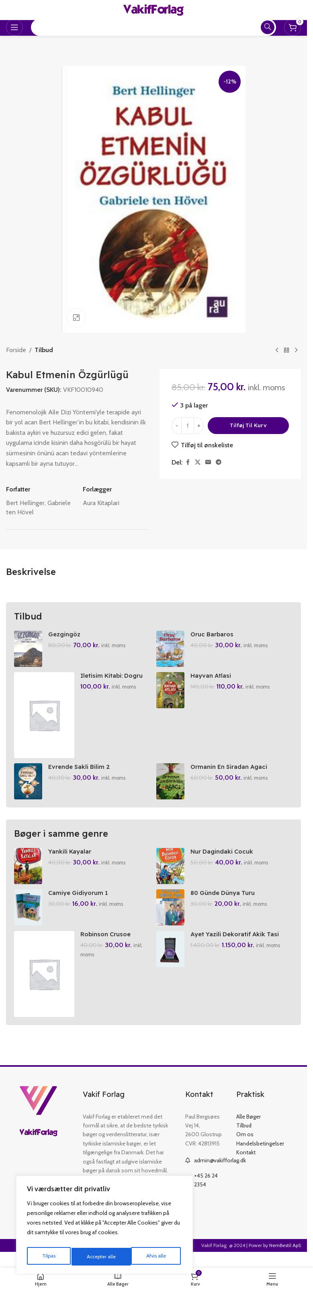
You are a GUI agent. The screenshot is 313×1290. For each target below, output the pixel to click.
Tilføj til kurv (248, 425)
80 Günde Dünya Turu (227, 901)
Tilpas (47, 1256)
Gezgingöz (65, 634)
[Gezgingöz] (28, 649)
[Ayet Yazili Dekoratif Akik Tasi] (172, 960)
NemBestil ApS (285, 1256)
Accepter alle (153, 1256)
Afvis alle (96, 1256)
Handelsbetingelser (260, 1154)
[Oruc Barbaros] (172, 649)
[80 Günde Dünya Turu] (172, 916)
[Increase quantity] (199, 425)
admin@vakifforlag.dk (220, 1171)
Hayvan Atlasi (213, 678)
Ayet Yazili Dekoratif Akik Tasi (239, 945)
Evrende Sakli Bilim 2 (81, 772)
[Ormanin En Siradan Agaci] (172, 787)
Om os (245, 1145)
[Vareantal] (188, 425)
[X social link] (197, 462)
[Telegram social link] (218, 462)
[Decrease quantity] (177, 425)
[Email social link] (208, 462)
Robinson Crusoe (107, 945)
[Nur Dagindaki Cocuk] (172, 872)
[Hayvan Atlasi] (172, 693)
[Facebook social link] (187, 462)
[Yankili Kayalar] (28, 872)
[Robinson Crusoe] (44, 985)
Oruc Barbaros (215, 634)
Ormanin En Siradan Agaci (233, 772)
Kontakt (246, 1163)
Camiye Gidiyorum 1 (80, 901)
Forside (16, 350)
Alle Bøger (248, 1127)
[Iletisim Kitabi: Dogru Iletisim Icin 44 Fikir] (44, 718)
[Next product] (296, 350)
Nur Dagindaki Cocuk (225, 857)
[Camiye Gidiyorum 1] (28, 916)
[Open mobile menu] (14, 27)
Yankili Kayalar (70, 857)
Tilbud (44, 350)
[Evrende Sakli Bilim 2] (28, 787)
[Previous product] (277, 350)
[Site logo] (153, 9)
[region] (104, 1227)
